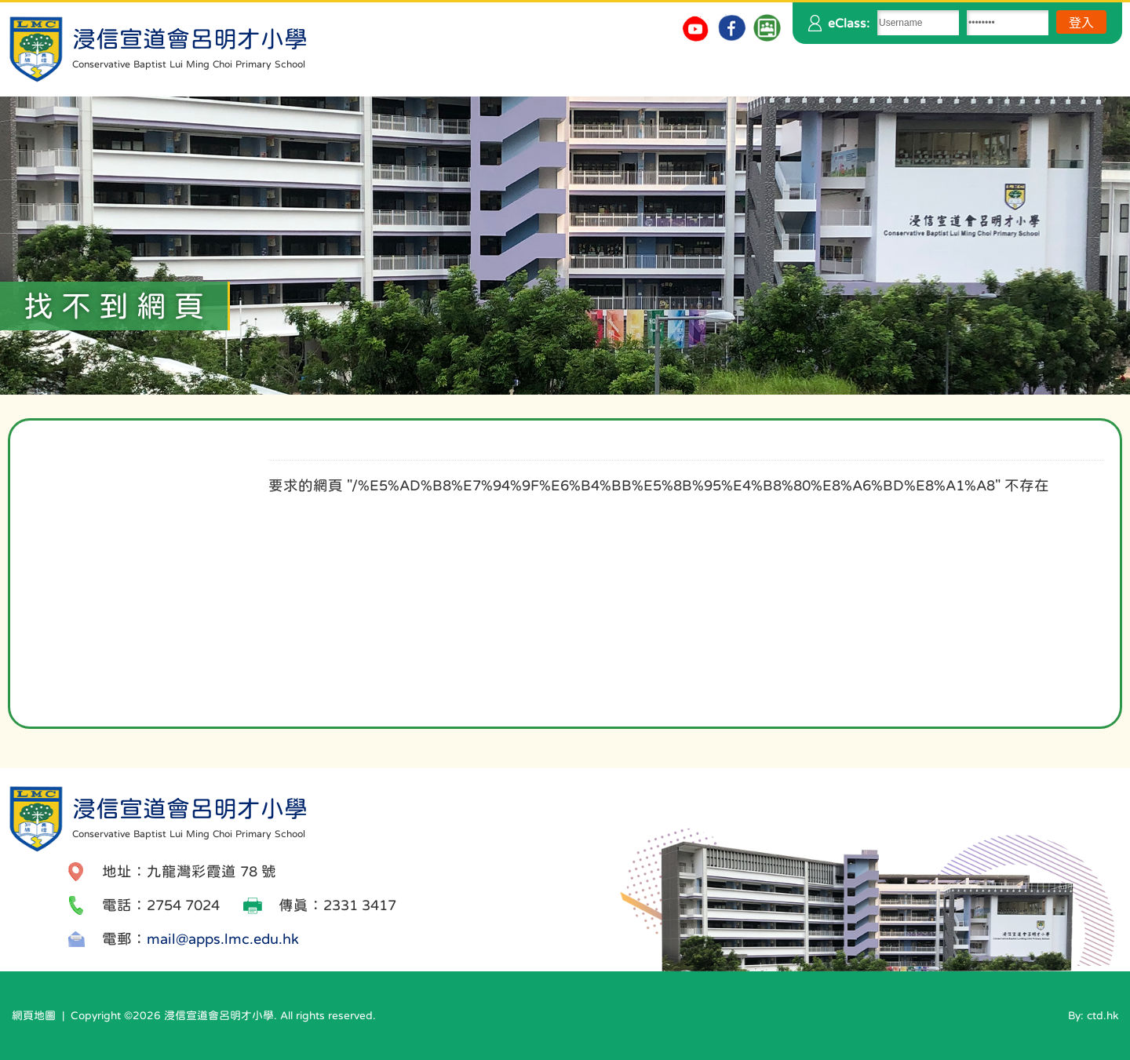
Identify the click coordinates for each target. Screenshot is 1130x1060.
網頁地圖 (34, 1015)
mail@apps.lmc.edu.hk (223, 938)
